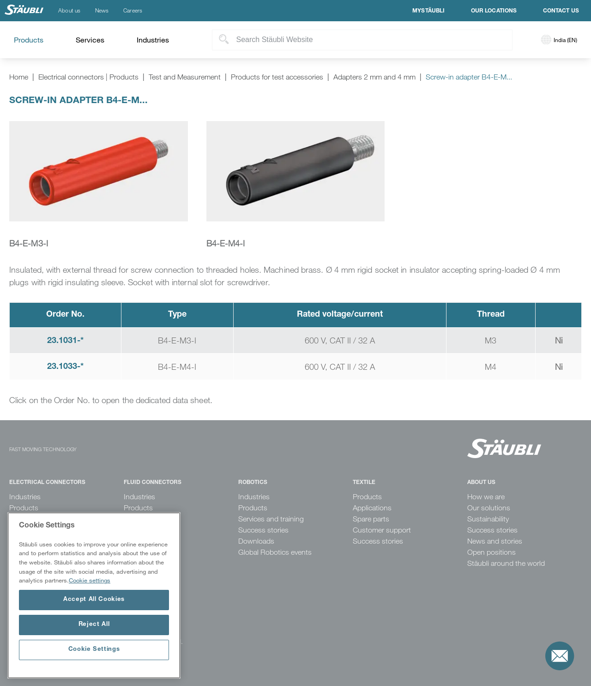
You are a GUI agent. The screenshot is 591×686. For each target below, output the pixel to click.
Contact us (561, 11)
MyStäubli (428, 11)
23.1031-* (65, 341)
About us (69, 10)
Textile (364, 482)
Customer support (382, 530)
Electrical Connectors (47, 482)
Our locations (494, 11)
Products (23, 507)
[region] (94, 595)
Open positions (491, 552)
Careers (132, 10)
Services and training (271, 518)
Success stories (263, 530)
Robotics (252, 482)
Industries (25, 496)
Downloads (256, 541)
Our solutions (488, 507)
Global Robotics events (275, 552)
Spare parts (371, 518)
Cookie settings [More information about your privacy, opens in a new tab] (89, 580)
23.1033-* (65, 367)
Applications (372, 507)
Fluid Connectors (152, 482)
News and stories (494, 541)
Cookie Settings (94, 650)
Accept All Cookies (94, 600)
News (102, 10)
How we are (486, 496)
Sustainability (488, 518)
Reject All (94, 625)
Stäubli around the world (506, 563)
